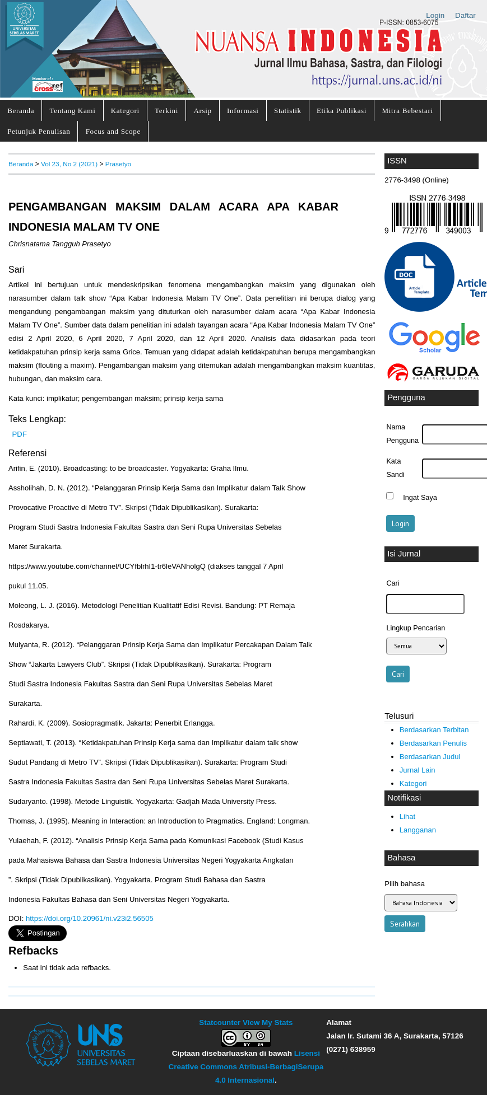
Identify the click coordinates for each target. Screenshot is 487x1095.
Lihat (407, 816)
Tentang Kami (73, 110)
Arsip (202, 110)
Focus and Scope (113, 131)
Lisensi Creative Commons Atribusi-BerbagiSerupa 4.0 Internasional (246, 1066)
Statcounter (219, 1022)
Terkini (166, 110)
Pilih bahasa (404, 883)
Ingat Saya (420, 497)
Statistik (288, 110)
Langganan (418, 830)
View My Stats (268, 1022)
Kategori (125, 110)
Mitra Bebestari (407, 110)
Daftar (465, 15)
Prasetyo (118, 163)
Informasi (243, 110)
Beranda (20, 110)
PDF (19, 434)
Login (435, 15)
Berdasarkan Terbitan (434, 730)
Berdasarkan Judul (430, 756)
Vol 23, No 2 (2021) (69, 163)
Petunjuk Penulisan (38, 131)
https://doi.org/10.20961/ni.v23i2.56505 (90, 918)
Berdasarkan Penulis (433, 743)
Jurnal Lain (417, 770)
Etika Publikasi (342, 110)
